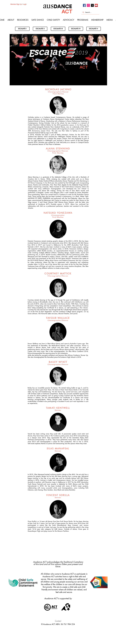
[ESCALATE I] (22, 29)
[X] (92, 5)
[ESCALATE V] (93, 29)
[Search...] (90, 12)
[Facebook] (84, 5)
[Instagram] (88, 5)
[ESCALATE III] (58, 29)
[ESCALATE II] (40, 29)
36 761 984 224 (68, 624)
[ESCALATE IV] (76, 29)
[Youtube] (96, 5)
